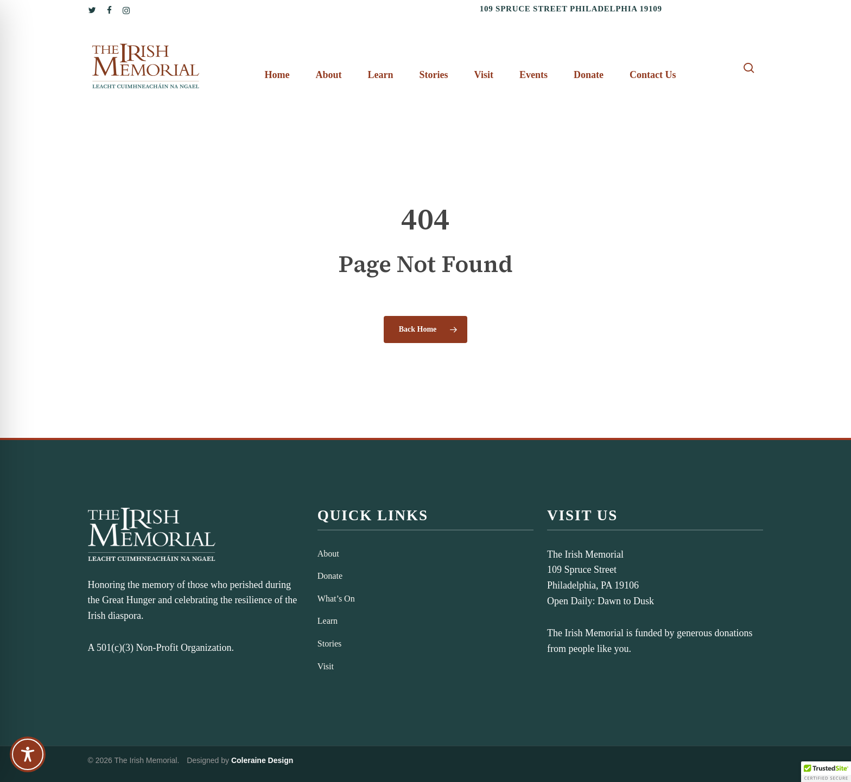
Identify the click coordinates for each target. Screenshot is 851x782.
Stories (329, 643)
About (328, 553)
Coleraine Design (262, 760)
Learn (327, 620)
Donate (329, 575)
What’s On (336, 598)
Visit (325, 666)
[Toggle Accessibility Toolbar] (28, 754)
